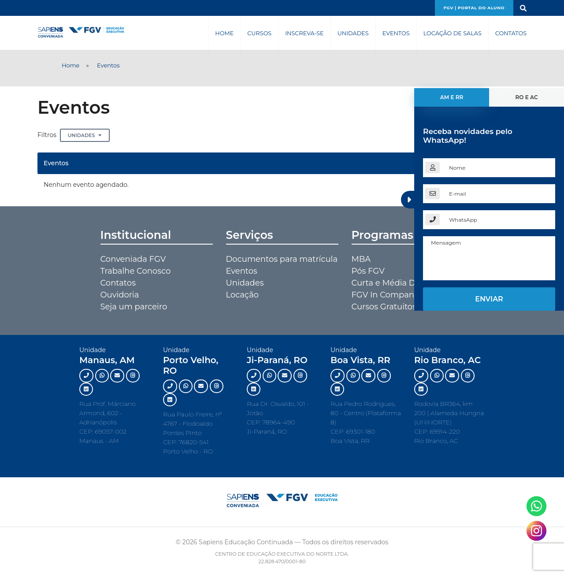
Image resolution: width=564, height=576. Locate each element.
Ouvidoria (119, 295)
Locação (242, 295)
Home (224, 33)
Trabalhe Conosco (135, 271)
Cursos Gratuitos (384, 307)
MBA (361, 259)
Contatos (511, 33)
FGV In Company (385, 295)
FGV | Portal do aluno (474, 7)
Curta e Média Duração (397, 283)
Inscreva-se (304, 33)
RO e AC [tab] (526, 97)
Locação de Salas (452, 33)
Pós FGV (368, 271)
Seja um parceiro (133, 307)
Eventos (396, 33)
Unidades (353, 33)
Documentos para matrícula (282, 259)
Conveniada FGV (133, 259)
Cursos (259, 33)
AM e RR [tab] (452, 97)
